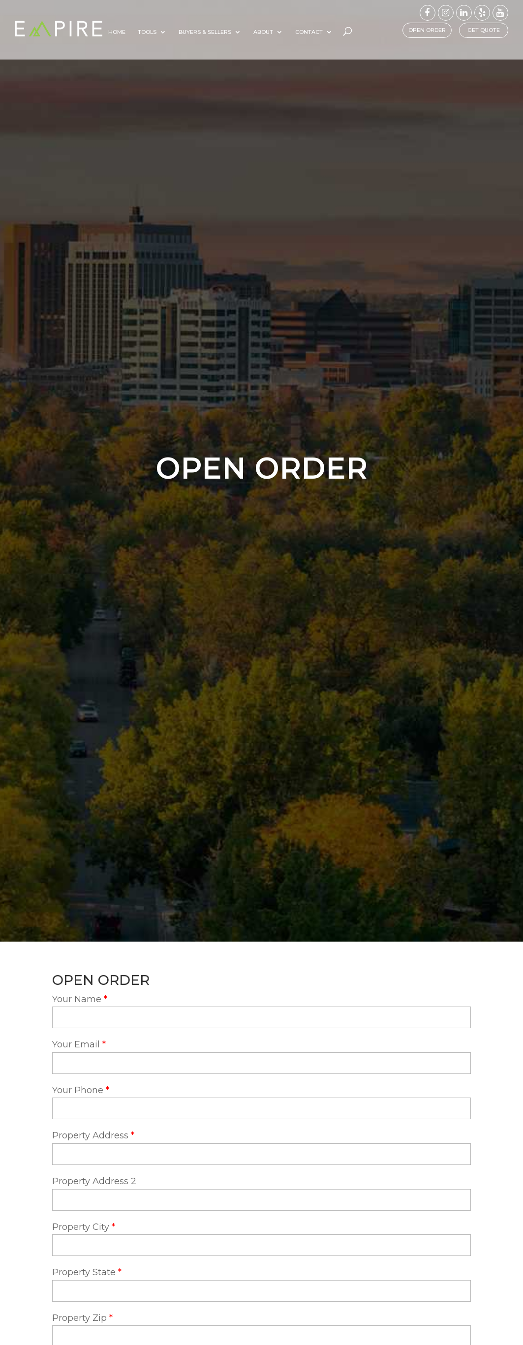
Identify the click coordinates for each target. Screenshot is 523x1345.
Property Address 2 (94, 1181)
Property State (84, 1272)
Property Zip (79, 1318)
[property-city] (261, 1245)
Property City (80, 1227)
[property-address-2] (261, 1200)
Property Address (90, 1135)
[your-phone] (261, 1108)
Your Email (76, 1044)
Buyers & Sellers (237, 32)
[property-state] (261, 1291)
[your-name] (261, 1017)
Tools (179, 32)
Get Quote (483, 30)
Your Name (76, 999)
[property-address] (261, 1154)
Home (148, 32)
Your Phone (77, 1090)
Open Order (427, 30)
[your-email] (261, 1063)
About (295, 32)
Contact (341, 32)
